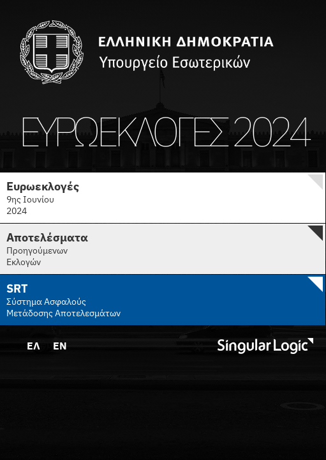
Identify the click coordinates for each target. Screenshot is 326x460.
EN (60, 345)
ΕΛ (33, 345)
